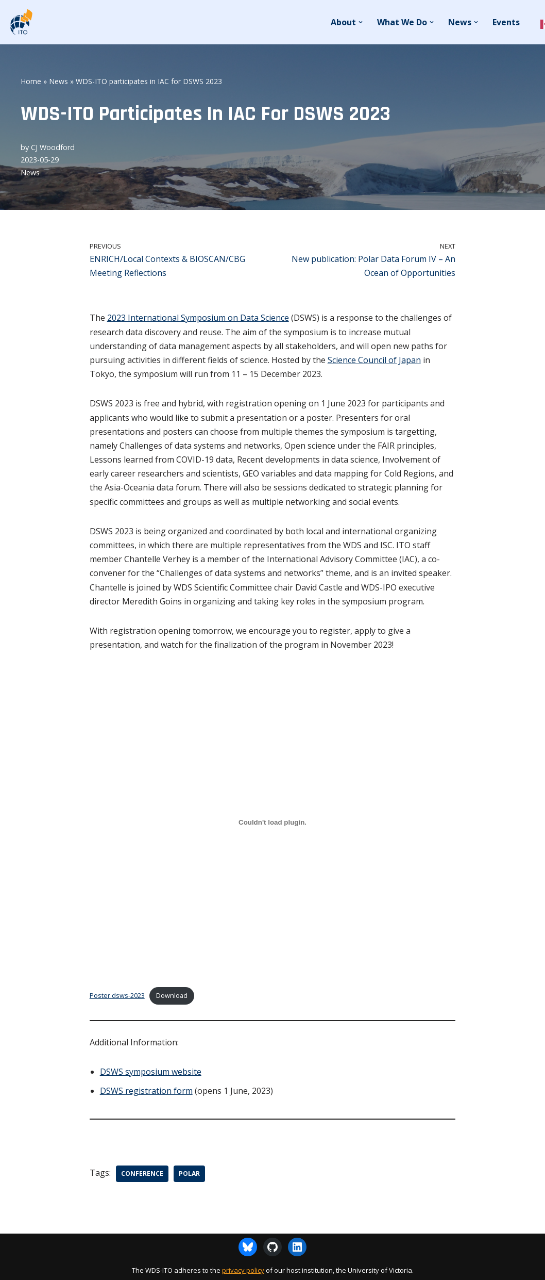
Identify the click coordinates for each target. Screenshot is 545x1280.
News (58, 81)
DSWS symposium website (150, 1071)
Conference (142, 1173)
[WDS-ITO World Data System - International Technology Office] (20, 22)
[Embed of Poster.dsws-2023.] (273, 822)
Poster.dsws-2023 (117, 995)
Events (506, 22)
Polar (189, 1173)
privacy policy (243, 1270)
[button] (361, 22)
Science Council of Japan (374, 360)
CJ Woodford (53, 147)
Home (31, 81)
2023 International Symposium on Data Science (198, 317)
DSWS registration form (146, 1090)
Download (172, 995)
